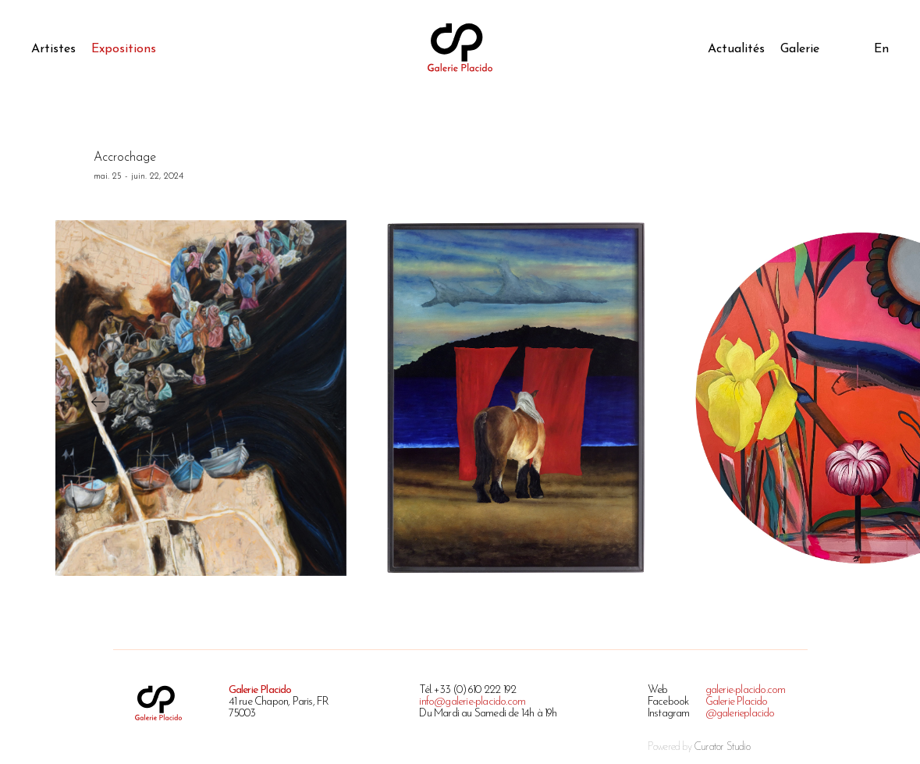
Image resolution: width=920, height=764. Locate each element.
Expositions (123, 49)
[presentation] (98, 402)
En (881, 49)
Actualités (736, 49)
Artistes (53, 49)
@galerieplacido (740, 714)
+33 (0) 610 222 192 (475, 690)
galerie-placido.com (745, 690)
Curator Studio (722, 747)
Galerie (799, 49)
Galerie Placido (736, 702)
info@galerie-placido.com (472, 702)
